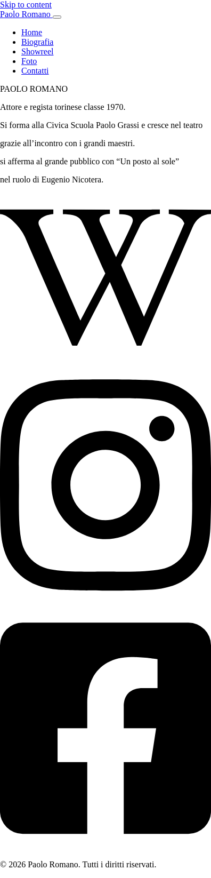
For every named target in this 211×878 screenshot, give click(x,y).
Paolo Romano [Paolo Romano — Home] (26, 14)
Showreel (37, 51)
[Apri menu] (57, 17)
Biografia (37, 41)
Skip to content (26, 4)
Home (31, 32)
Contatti (35, 70)
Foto (29, 61)
